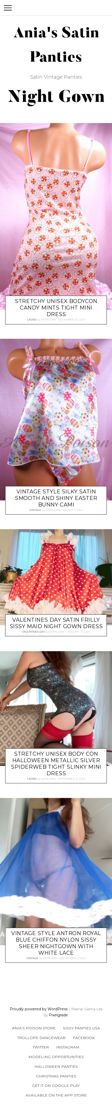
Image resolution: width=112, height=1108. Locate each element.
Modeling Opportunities (56, 1056)
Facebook (84, 1037)
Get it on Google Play (56, 1085)
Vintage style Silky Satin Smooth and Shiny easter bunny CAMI (56, 498)
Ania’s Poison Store (34, 1028)
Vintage (35, 510)
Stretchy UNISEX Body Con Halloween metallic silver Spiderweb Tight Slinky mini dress (56, 764)
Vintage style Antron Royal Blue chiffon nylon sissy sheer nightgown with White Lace (56, 943)
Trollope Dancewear (41, 1037)
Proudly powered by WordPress (39, 1009)
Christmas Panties (56, 1076)
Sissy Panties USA (81, 1028)
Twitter (41, 1047)
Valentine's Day (33, 632)
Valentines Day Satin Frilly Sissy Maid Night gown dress (56, 623)
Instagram (67, 1047)
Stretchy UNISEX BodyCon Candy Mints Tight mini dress (56, 307)
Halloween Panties (56, 1066)
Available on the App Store (56, 1095)
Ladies (32, 319)
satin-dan (48, 319)
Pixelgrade (58, 1015)
